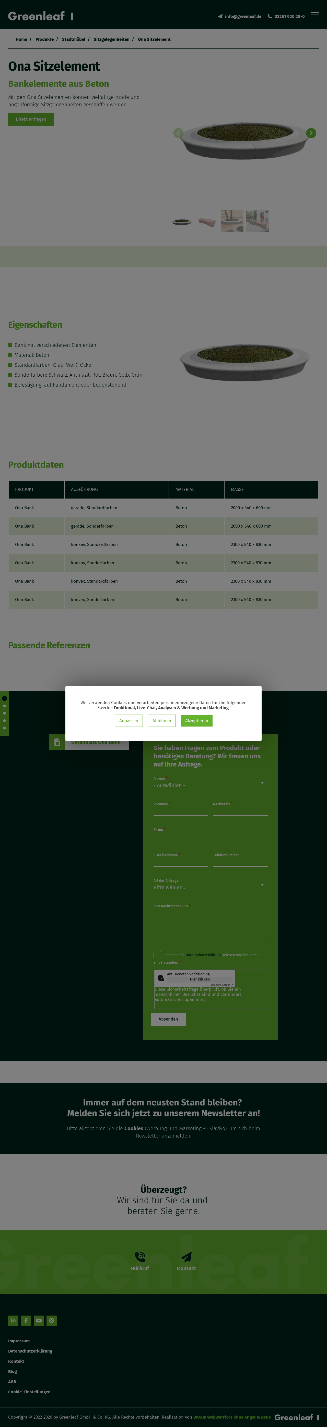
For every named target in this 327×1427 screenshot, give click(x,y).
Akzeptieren (196, 720)
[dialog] (163, 713)
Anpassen (128, 720)
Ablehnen (162, 720)
